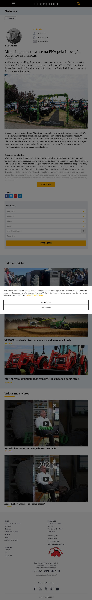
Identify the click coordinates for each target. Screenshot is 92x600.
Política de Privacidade (34, 295)
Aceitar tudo (46, 307)
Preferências (46, 302)
